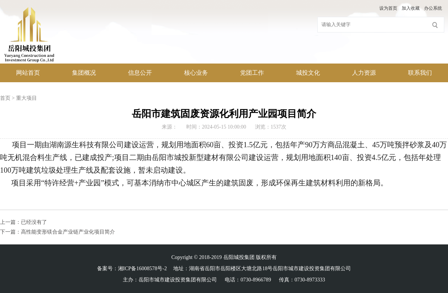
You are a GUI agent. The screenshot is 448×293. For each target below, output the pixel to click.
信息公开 (140, 73)
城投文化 (308, 73)
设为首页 (388, 8)
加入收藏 (411, 8)
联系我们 (420, 73)
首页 (5, 98)
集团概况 (84, 73)
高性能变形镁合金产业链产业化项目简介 (68, 232)
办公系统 (433, 8)
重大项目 (26, 98)
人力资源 (364, 73)
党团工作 (252, 73)
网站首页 (28, 73)
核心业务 (196, 73)
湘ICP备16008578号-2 (142, 268)
